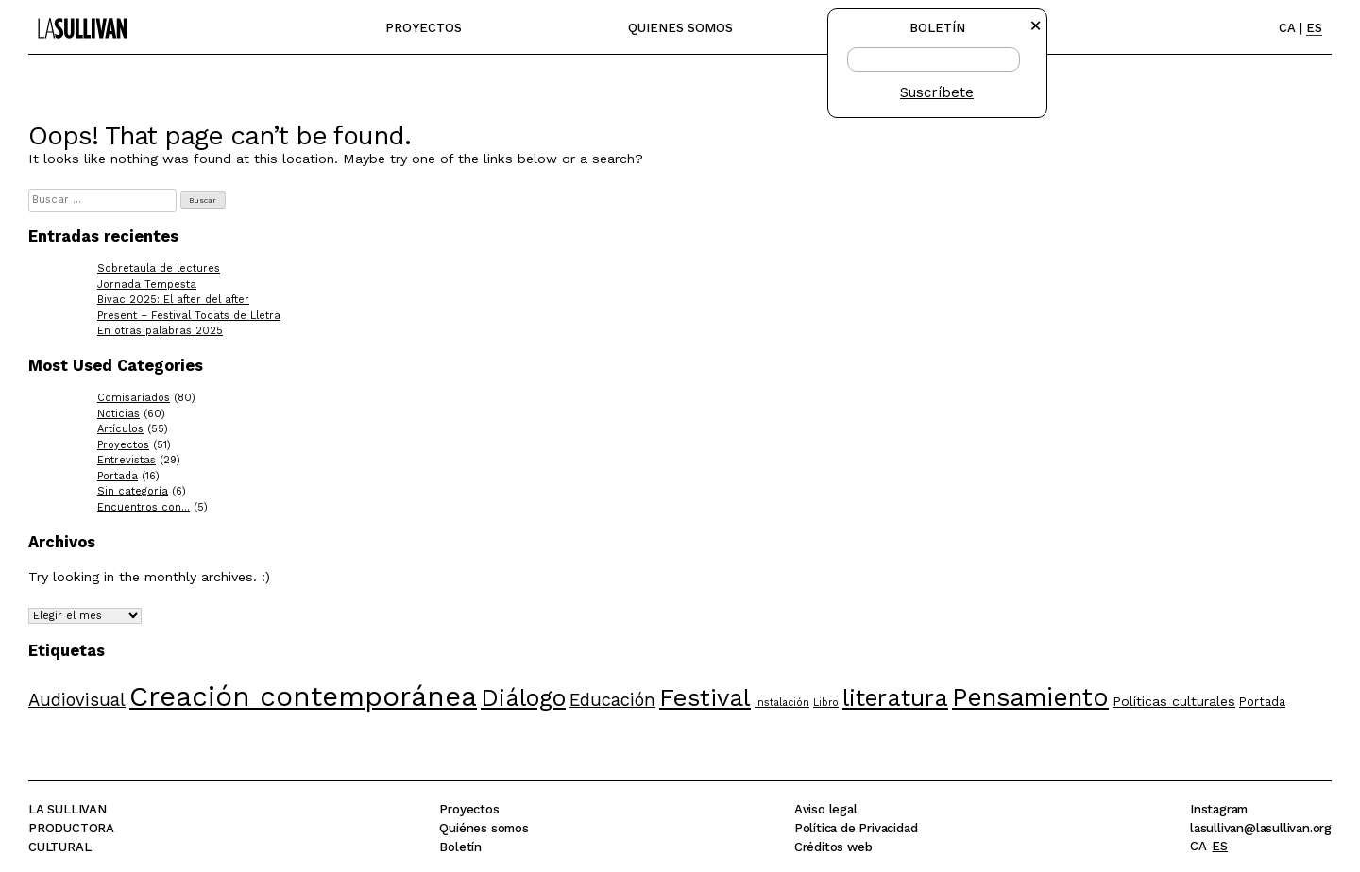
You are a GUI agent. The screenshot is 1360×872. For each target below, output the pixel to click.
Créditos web (833, 847)
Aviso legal (826, 809)
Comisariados (133, 398)
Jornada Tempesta (146, 284)
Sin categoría (132, 491)
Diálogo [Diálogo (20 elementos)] (523, 698)
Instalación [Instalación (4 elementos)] (782, 702)
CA (1287, 28)
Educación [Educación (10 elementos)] (612, 700)
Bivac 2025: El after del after (173, 299)
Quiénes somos (483, 828)
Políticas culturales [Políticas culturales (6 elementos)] (1174, 701)
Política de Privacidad (856, 828)
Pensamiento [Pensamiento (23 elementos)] (1030, 697)
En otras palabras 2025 (160, 331)
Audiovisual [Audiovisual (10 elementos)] (77, 700)
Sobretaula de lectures (158, 268)
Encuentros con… (143, 507)
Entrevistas (126, 460)
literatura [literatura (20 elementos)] (895, 698)
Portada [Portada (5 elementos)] (1262, 702)
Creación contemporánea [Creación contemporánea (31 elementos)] (303, 696)
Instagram (1219, 809)
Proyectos (423, 28)
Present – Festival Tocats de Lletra (188, 316)
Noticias (118, 414)
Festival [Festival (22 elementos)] (705, 697)
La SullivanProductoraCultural (71, 828)
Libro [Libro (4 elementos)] (826, 702)
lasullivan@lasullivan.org (1261, 828)
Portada (117, 476)
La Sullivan (78, 19)
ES (1314, 28)
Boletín (460, 847)
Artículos (120, 429)
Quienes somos (680, 28)
